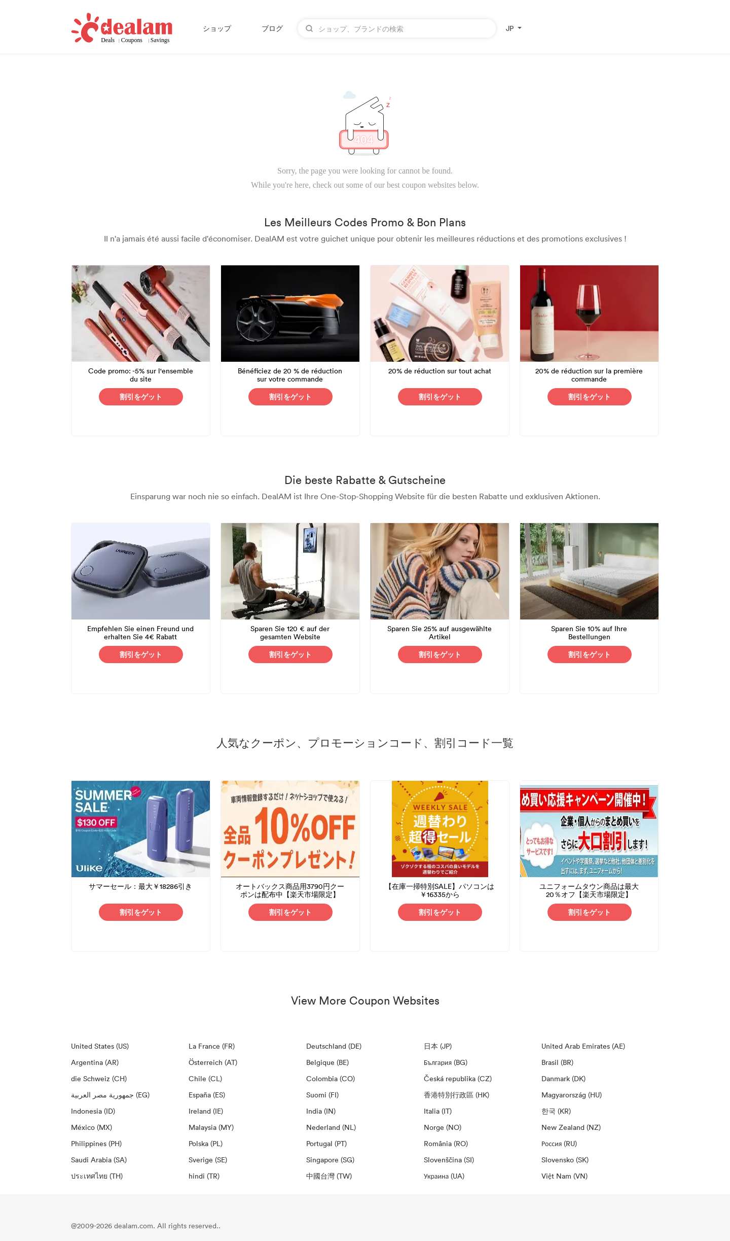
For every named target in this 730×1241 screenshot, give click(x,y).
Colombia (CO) (330, 1078)
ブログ (272, 28)
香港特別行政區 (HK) (456, 1094)
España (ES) (207, 1094)
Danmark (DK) (563, 1078)
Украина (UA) (444, 1176)
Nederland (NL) (331, 1127)
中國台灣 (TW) (329, 1176)
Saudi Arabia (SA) (99, 1159)
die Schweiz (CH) (99, 1078)
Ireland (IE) (206, 1111)
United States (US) (100, 1046)
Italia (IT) (438, 1111)
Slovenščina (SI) (449, 1159)
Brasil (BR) (557, 1062)
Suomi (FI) (322, 1094)
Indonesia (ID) (93, 1111)
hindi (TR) (204, 1176)
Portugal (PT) (326, 1143)
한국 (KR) (556, 1111)
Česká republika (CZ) (458, 1078)
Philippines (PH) (96, 1143)
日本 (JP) (438, 1046)
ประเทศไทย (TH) (97, 1176)
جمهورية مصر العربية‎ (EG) (110, 1094)
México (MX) (91, 1127)
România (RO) (446, 1143)
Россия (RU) (559, 1143)
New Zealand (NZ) (571, 1127)
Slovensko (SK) (565, 1159)
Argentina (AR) (95, 1062)
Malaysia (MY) (211, 1127)
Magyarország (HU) (571, 1094)
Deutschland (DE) (333, 1046)
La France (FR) (212, 1046)
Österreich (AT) (213, 1062)
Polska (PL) (206, 1143)
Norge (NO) (442, 1127)
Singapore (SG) (330, 1159)
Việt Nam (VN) (564, 1176)
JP (510, 28)
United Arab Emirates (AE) (583, 1046)
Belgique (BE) (327, 1062)
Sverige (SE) (208, 1159)
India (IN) (321, 1111)
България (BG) (445, 1062)
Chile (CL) (205, 1078)
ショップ (217, 28)
